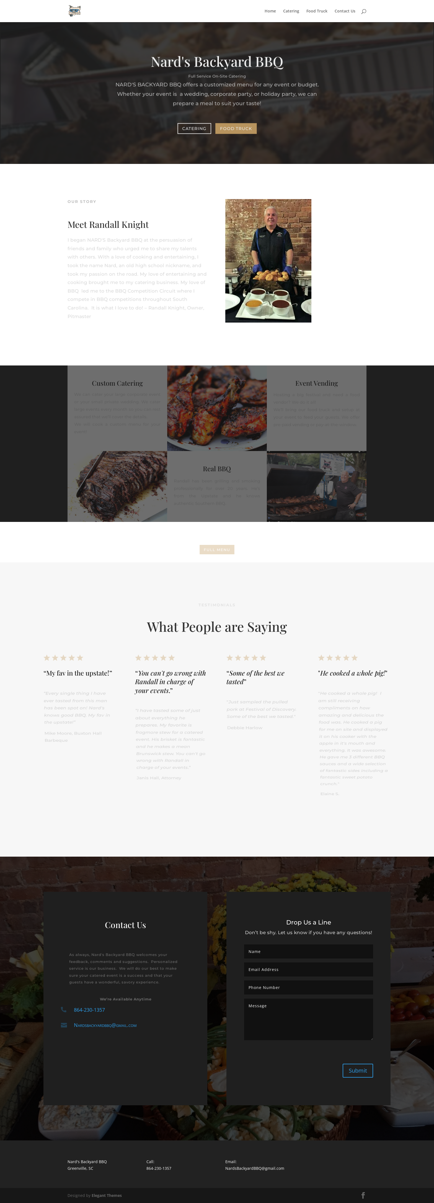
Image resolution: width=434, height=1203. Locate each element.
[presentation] (282, 1055)
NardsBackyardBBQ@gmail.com (254, 1168)
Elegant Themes (107, 1195)
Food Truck (316, 11)
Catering (291, 11)
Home (270, 11)
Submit (358, 1070)
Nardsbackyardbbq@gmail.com (105, 1025)
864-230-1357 (89, 1009)
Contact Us (345, 11)
